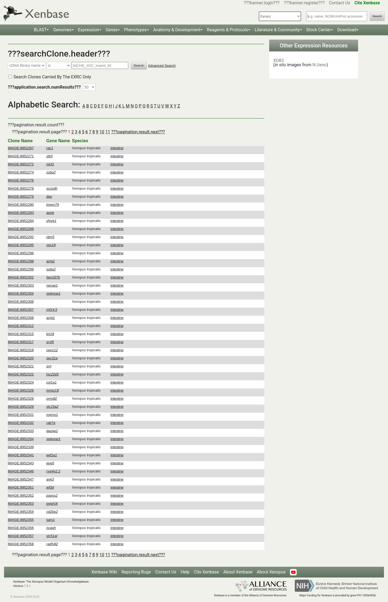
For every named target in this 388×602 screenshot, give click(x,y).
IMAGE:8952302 (21, 277)
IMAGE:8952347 (21, 479)
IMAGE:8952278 (21, 188)
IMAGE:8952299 (21, 269)
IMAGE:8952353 (21, 504)
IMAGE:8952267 (21, 148)
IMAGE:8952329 (21, 407)
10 (101, 131)
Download (346, 29)
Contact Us (339, 2)
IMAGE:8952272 (21, 164)
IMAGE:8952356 (21, 528)
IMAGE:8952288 (21, 229)
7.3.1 (27, 586)
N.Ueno (319, 64)
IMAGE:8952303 (21, 285)
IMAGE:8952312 (21, 326)
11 (107, 131)
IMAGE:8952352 (21, 495)
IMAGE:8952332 (21, 423)
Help (185, 572)
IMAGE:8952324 (21, 382)
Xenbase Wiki (104, 572)
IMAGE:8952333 (21, 431)
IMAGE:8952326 (21, 390)
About (271, 572)
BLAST (40, 29)
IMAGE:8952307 (21, 310)
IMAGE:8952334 (21, 439)
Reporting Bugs (136, 572)
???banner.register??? (304, 2)
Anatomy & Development (176, 29)
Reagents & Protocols (227, 29)
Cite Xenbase (206, 572)
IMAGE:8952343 (21, 463)
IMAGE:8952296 (21, 253)
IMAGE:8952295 (21, 245)
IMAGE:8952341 (21, 455)
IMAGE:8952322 (21, 374)
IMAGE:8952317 (21, 342)
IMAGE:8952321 (21, 366)
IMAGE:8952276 (21, 180)
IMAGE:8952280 (21, 205)
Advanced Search (162, 66)
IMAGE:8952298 (21, 261)
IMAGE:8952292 (21, 237)
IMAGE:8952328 (21, 398)
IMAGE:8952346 (21, 471)
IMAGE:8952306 (21, 302)
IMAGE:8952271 (21, 156)
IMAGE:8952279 (21, 196)
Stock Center (318, 29)
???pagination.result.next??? (138, 131)
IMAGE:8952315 (21, 334)
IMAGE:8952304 (21, 293)
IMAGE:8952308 (21, 318)
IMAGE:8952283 (21, 213)
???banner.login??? (262, 2)
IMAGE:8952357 (21, 536)
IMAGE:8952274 (21, 172)
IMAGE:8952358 (21, 544)
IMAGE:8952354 (21, 512)
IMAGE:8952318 (21, 350)
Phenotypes (135, 29)
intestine (116, 148)
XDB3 (278, 60)
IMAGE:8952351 (21, 487)
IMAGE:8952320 (21, 358)
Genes (112, 29)
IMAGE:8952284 (21, 221)
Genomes (62, 29)
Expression (88, 29)
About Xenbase (237, 572)
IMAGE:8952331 (21, 415)
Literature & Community (277, 29)
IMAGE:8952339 (21, 447)
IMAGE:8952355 (21, 520)
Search (377, 16)
